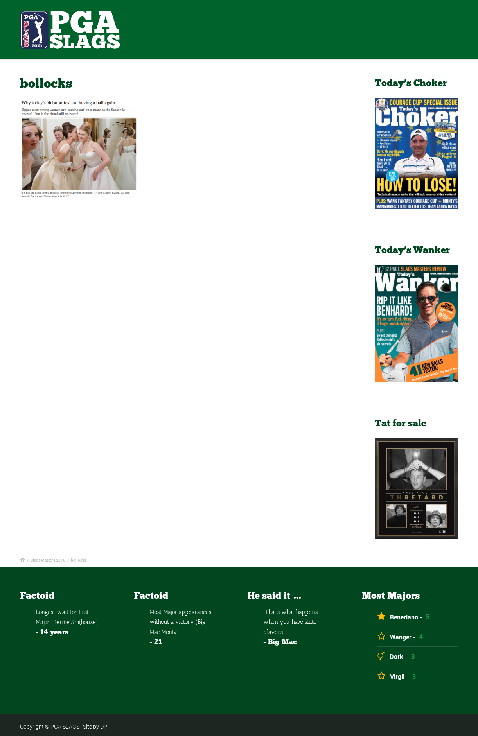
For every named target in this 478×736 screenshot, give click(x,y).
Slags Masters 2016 (48, 560)
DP (103, 726)
